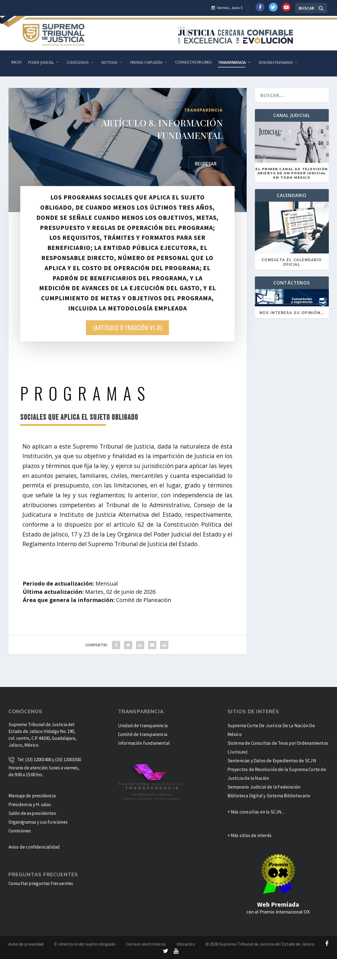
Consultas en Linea (193, 62)
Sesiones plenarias (275, 62)
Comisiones (19, 831)
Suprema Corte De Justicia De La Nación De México (271, 730)
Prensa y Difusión (146, 62)
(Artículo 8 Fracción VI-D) (127, 328)
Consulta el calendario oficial (292, 262)
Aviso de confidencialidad (34, 847)
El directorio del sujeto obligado (84, 944)
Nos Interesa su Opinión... (292, 313)
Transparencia (232, 62)
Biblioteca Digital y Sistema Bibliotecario (268, 796)
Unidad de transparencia (143, 726)
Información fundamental (144, 743)
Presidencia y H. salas (29, 804)
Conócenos (77, 62)
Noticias (109, 62)
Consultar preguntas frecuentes (40, 883)
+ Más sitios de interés (249, 835)
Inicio (16, 62)
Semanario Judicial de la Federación (264, 787)
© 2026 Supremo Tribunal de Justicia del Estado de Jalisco (260, 944)
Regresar (206, 163)
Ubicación (185, 944)
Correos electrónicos (146, 944)
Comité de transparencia (143, 734)
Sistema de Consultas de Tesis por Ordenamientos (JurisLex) (277, 747)
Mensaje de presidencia (32, 796)
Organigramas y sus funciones (38, 822)
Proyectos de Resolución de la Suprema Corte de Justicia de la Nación (276, 773)
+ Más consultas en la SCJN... (255, 812)
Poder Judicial (41, 62)
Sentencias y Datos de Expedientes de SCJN (271, 761)
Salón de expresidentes (32, 813)
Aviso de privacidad (26, 944)
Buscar (307, 8)
